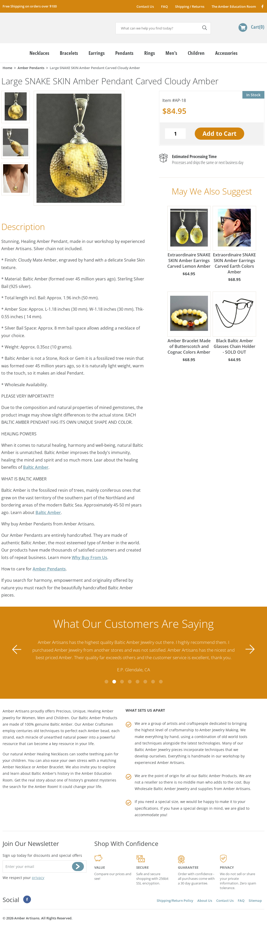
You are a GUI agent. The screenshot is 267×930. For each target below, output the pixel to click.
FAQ (164, 6)
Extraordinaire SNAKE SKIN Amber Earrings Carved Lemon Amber (189, 237)
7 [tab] (153, 681)
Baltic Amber (35, 467)
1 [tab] (106, 681)
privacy (38, 877)
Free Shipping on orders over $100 (30, 6)
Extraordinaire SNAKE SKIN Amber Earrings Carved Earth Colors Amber (234, 240)
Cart (257, 27)
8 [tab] (160, 681)
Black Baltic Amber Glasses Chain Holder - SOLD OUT (234, 323)
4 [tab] (129, 681)
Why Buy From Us (89, 557)
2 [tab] (114, 681)
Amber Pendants (49, 569)
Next (250, 649)
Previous (16, 649)
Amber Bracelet (50, 766)
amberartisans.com (43, 26)
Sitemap (255, 900)
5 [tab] (137, 681)
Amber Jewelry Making (218, 729)
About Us (204, 900)
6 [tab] (145, 681)
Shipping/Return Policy (175, 900)
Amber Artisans (236, 788)
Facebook (262, 6)
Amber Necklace (17, 766)
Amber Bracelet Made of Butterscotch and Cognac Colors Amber (189, 323)
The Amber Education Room (234, 6)
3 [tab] (122, 681)
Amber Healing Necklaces (46, 754)
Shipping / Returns (189, 6)
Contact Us (145, 6)
